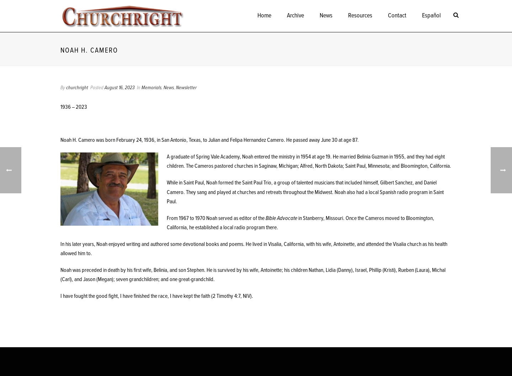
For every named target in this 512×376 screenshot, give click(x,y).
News (326, 16)
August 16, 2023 (120, 88)
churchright (77, 88)
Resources (360, 16)
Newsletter (186, 88)
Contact (397, 16)
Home (264, 16)
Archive (295, 16)
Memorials (151, 88)
